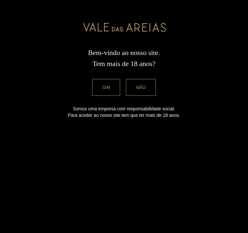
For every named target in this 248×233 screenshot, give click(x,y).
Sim (106, 87)
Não (141, 87)
